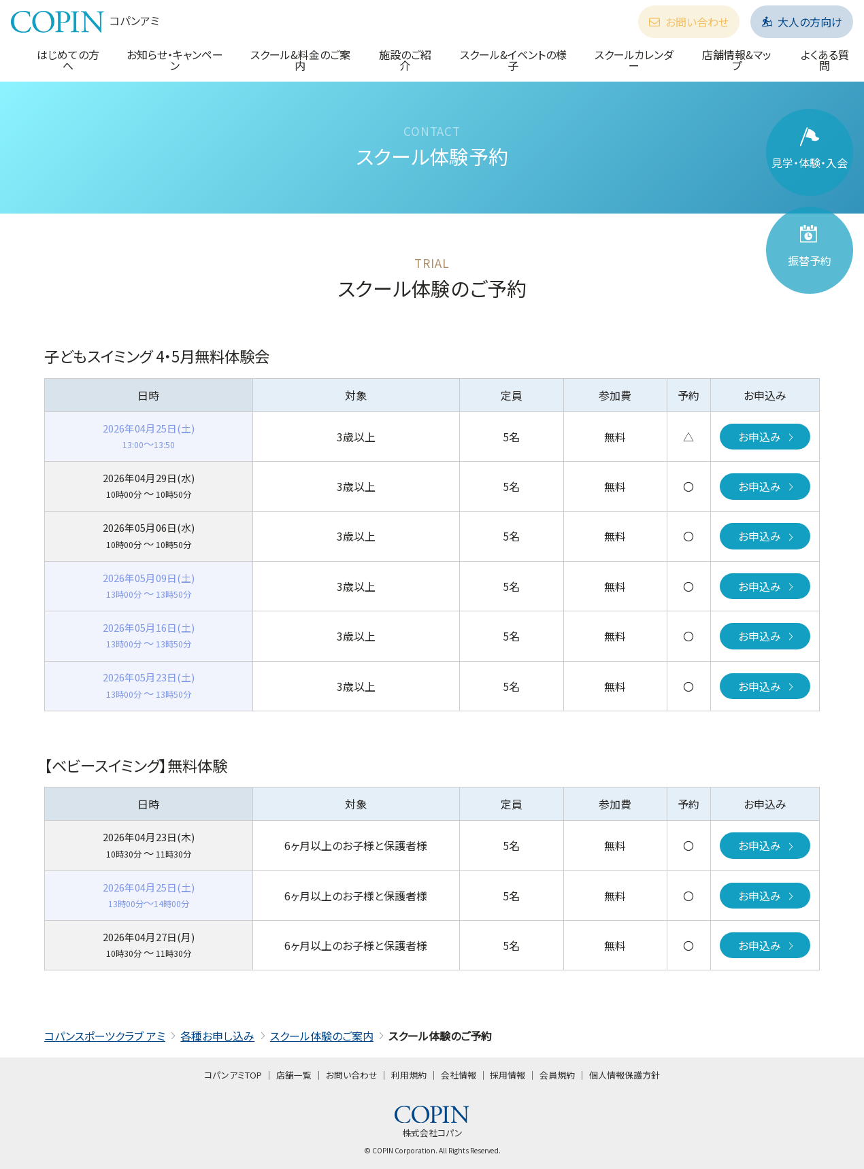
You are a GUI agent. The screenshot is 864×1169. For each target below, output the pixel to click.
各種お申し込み (217, 1035)
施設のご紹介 (405, 60)
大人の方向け (801, 22)
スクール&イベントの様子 (513, 60)
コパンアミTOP (233, 1074)
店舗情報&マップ (736, 60)
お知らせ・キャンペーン (175, 60)
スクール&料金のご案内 (300, 60)
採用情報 (507, 1074)
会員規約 (557, 1074)
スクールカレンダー (634, 60)
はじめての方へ (68, 60)
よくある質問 (825, 60)
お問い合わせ (689, 22)
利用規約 (409, 1074)
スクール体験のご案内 (321, 1035)
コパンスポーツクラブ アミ (104, 1035)
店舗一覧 (294, 1074)
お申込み (767, 436)
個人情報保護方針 (624, 1074)
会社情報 (458, 1074)
